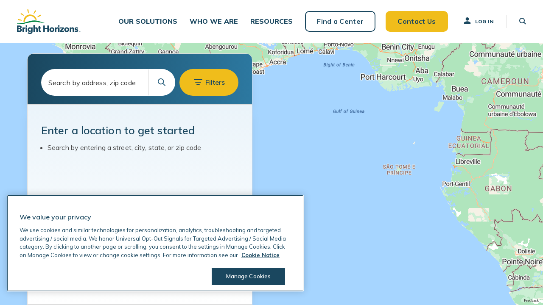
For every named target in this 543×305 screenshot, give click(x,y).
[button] (147, 21)
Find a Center (340, 21)
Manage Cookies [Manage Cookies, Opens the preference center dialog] (248, 276)
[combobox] (108, 82)
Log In (478, 21)
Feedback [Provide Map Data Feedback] (531, 300)
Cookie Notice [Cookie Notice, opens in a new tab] (260, 255)
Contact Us (416, 21)
